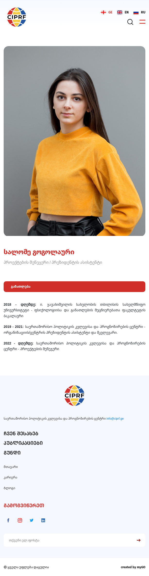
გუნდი (12, 453)
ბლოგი (9, 488)
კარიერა (10, 477)
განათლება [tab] (20, 286)
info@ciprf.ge (115, 418)
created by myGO (133, 567)
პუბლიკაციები (23, 443)
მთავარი (11, 467)
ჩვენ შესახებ (21, 433)
